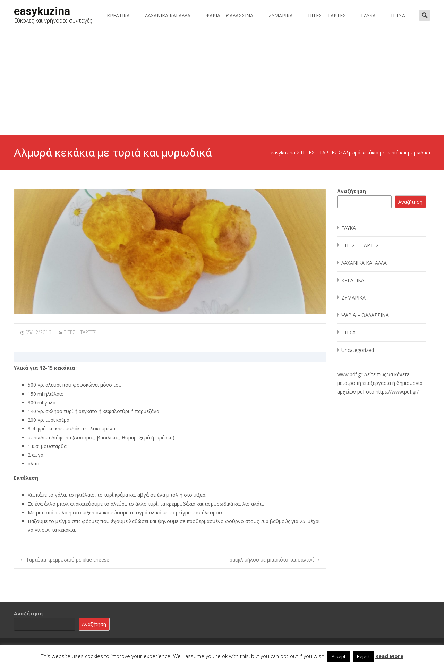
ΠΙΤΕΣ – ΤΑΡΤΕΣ (327, 15)
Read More (389, 655)
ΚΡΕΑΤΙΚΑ (118, 15)
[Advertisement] (222, 83)
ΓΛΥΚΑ (368, 15)
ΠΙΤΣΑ (398, 15)
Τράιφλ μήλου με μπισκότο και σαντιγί (273, 559)
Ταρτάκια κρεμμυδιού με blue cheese (64, 559)
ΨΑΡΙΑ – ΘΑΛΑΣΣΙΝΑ (229, 15)
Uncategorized (357, 350)
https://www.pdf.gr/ (397, 391)
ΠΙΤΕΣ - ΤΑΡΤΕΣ (79, 332)
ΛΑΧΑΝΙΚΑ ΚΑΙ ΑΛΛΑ (167, 15)
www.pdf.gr (349, 374)
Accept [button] (338, 656)
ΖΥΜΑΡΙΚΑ (280, 15)
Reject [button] (363, 656)
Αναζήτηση (351, 191)
